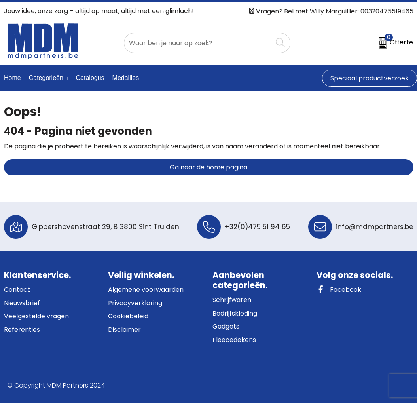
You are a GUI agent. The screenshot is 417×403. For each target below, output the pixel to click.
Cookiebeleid (128, 316)
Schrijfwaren (231, 299)
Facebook (339, 289)
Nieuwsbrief (22, 303)
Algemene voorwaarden (146, 289)
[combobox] (198, 43)
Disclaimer (124, 329)
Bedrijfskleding (234, 313)
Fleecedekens (234, 339)
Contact (17, 289)
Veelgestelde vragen (36, 316)
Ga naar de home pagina (208, 167)
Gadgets (225, 326)
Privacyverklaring (135, 303)
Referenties (22, 329)
